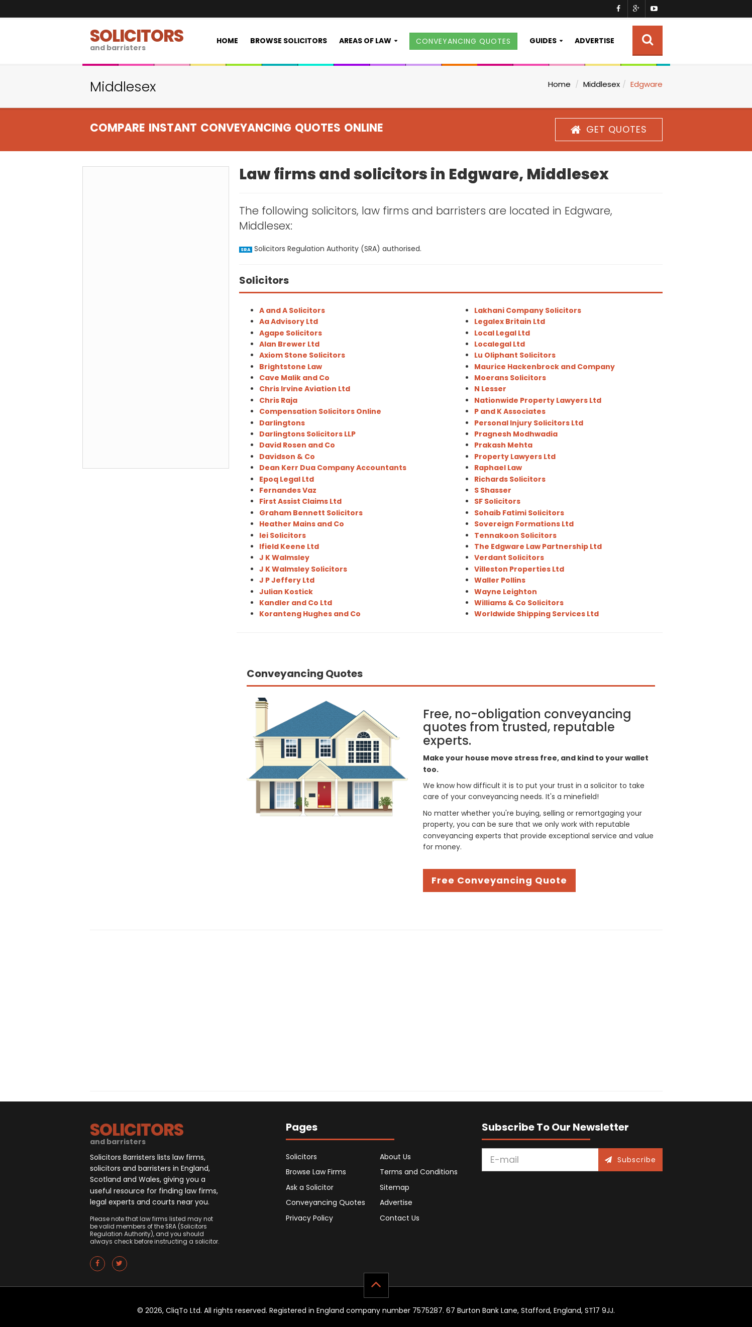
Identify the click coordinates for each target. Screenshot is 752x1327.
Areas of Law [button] (365, 41)
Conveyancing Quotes (325, 1202)
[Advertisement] (156, 317)
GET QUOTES (609, 129)
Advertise (594, 41)
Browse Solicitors (288, 41)
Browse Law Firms (316, 1172)
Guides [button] (543, 41)
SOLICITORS (136, 38)
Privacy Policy (309, 1218)
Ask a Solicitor (310, 1187)
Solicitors (301, 1157)
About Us (395, 1157)
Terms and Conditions (419, 1172)
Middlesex (601, 84)
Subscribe (630, 1160)
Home (227, 41)
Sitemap (394, 1187)
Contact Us (399, 1218)
